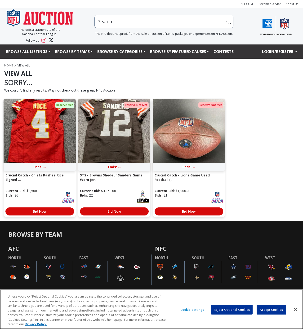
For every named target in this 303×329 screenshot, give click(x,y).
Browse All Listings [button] (26, 51)
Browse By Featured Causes (178, 51)
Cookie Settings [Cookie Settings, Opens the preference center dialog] (192, 309)
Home (8, 65)
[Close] (295, 309)
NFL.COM (247, 4)
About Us (292, 4)
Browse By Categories (120, 51)
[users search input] (164, 21)
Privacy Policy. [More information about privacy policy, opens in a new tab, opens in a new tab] (36, 324)
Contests (224, 51)
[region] (151, 309)
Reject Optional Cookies (232, 309)
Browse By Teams (72, 51)
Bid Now (39, 211)
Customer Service (269, 4)
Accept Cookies (271, 309)
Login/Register (278, 51)
